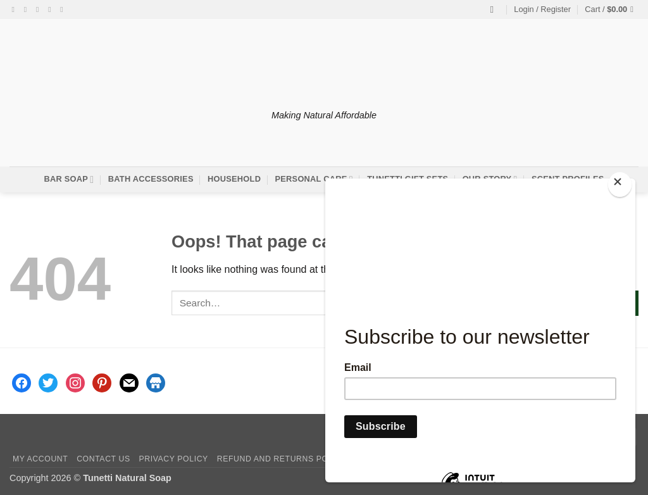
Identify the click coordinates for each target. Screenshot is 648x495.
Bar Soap (69, 179)
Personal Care (314, 179)
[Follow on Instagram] (28, 9)
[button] (542, 9)
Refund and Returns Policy (282, 458)
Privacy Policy (173, 458)
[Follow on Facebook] (16, 9)
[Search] (495, 9)
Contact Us (103, 458)
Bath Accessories (151, 179)
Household (234, 179)
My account (40, 458)
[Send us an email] (52, 9)
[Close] (620, 184)
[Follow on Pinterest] (64, 9)
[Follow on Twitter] (40, 9)
